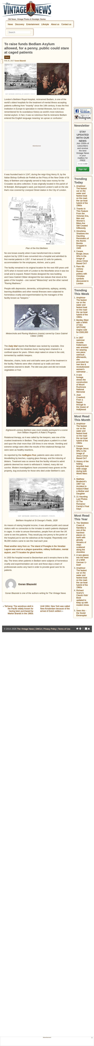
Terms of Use (64, 629)
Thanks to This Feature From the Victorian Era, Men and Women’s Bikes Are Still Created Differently (82, 218)
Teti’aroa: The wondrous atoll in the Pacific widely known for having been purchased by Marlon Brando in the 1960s (19, 610)
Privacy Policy (49, 629)
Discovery (19, 24)
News (10, 24)
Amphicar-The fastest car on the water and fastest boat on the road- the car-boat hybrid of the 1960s (82, 196)
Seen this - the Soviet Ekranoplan (81, 613)
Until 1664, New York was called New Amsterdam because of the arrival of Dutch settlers (55, 608)
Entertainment (32, 24)
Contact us (66, 24)
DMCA (39, 629)
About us (55, 24)
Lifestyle (45, 24)
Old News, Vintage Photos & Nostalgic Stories (27, 19)
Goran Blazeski (20, 61)
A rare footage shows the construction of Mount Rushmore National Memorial (82, 383)
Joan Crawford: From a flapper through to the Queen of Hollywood (82, 402)
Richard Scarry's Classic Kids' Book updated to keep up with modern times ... (82, 599)
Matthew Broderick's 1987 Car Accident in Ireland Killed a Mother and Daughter (82, 486)
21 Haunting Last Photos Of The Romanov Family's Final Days (82, 502)
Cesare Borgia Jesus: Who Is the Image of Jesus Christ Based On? (82, 257)
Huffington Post (29, 455)
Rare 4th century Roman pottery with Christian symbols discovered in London (82, 275)
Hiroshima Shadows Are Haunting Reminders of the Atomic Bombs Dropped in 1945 (82, 239)
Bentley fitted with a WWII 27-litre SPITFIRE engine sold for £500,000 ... (82, 327)
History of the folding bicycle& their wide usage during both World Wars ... (82, 468)
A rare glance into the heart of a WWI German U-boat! (82, 560)
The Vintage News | (26, 629)
